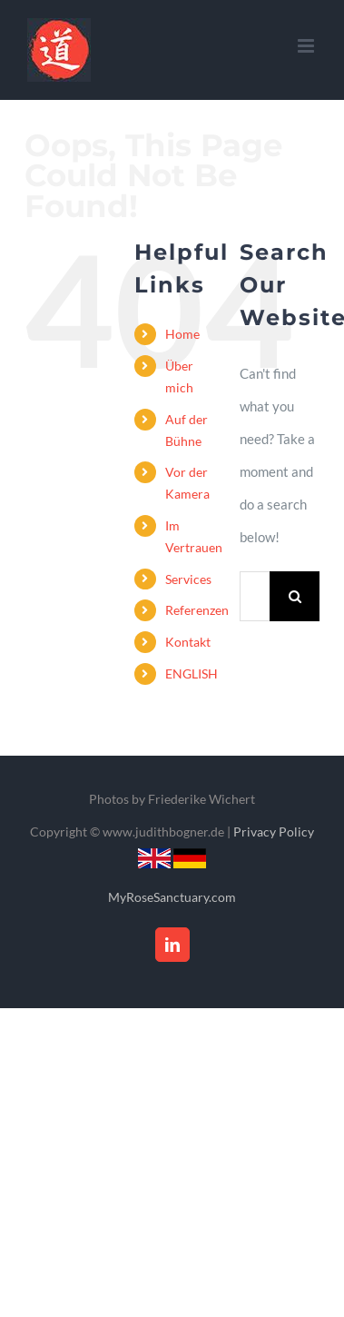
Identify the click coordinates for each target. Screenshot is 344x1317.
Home (182, 334)
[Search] (294, 596)
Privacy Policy (273, 831)
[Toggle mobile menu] (307, 45)
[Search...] (255, 596)
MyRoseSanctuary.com (172, 897)
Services (188, 579)
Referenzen (197, 610)
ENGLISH (191, 673)
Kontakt (188, 641)
